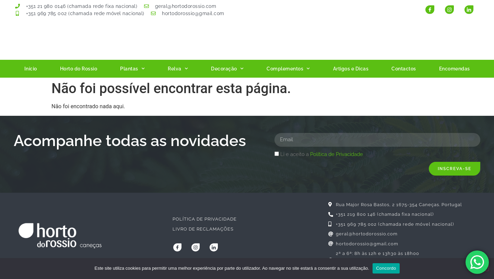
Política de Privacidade (336, 154)
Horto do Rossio (78, 68)
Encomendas (454, 68)
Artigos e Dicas (351, 68)
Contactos (403, 68)
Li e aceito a (321, 154)
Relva (178, 69)
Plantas (132, 69)
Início (30, 68)
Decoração (227, 69)
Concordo (386, 268)
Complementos (288, 69)
